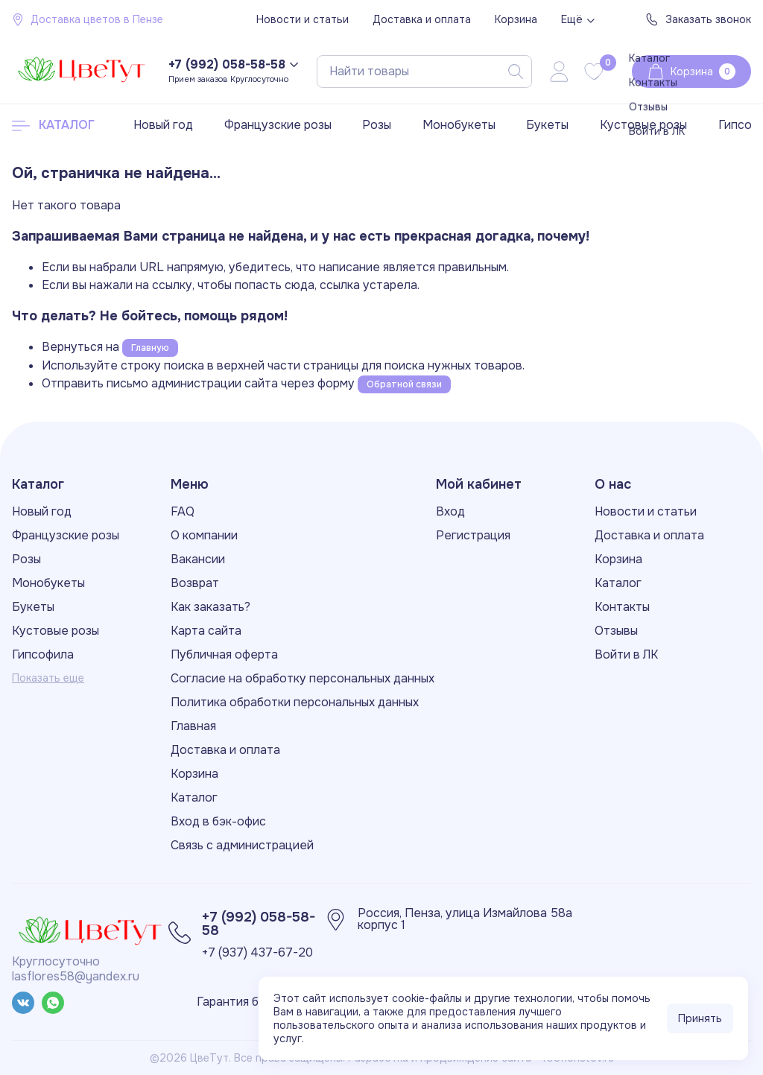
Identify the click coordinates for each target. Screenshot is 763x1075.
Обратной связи (404, 384)
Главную (150, 348)
